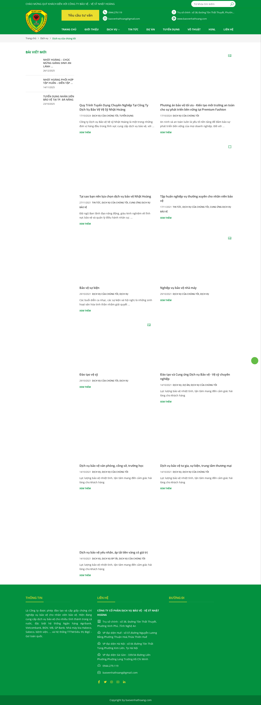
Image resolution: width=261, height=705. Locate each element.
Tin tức (133, 29)
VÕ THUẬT (194, 29)
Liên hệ (228, 29)
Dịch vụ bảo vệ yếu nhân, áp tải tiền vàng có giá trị (113, 552)
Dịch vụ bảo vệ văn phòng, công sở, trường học (111, 466)
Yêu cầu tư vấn (80, 15)
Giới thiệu (91, 29)
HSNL (212, 29)
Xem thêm (85, 132)
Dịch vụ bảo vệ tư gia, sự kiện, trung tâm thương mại (196, 466)
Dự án (150, 29)
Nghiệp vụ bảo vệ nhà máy (178, 288)
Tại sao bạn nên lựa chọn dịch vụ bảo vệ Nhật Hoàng (115, 196)
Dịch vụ (113, 29)
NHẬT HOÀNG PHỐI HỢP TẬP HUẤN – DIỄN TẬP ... (58, 81)
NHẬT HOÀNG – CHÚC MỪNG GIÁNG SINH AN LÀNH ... (57, 63)
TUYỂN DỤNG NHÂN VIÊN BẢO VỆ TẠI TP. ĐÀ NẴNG (58, 98)
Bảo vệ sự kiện (89, 288)
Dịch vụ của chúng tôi (105, 115)
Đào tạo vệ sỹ (88, 374)
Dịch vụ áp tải (110, 558)
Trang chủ (69, 29)
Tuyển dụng (171, 29)
